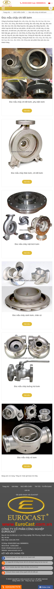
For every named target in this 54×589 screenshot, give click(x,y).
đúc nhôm (5, 23)
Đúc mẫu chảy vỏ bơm (27, 457)
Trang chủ (6, 12)
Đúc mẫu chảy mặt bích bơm (27, 244)
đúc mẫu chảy (23, 21)
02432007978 (12, 587)
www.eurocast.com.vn (15, 550)
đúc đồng (12, 23)
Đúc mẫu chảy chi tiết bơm (37, 12)
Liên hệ (26, 490)
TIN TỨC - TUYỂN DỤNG (43, 486)
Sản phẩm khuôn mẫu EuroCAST (27, 495)
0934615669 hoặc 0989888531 (34, 3)
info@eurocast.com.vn (13, 548)
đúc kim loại (39, 21)
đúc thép (32, 21)
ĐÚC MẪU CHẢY (19, 12)
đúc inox (47, 21)
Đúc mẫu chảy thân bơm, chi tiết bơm (27, 173)
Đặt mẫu (27, 110)
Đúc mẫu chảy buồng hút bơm (27, 386)
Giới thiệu (15, 486)
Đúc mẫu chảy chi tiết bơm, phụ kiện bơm (27, 102)
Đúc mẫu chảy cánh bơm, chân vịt (27, 315)
